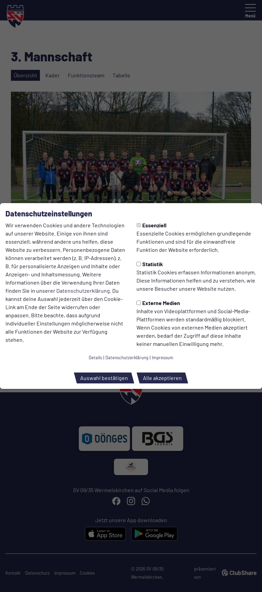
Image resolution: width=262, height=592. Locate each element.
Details (95, 357)
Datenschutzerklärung (83, 290)
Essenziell (151, 225)
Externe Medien (158, 303)
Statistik (149, 264)
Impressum (162, 357)
